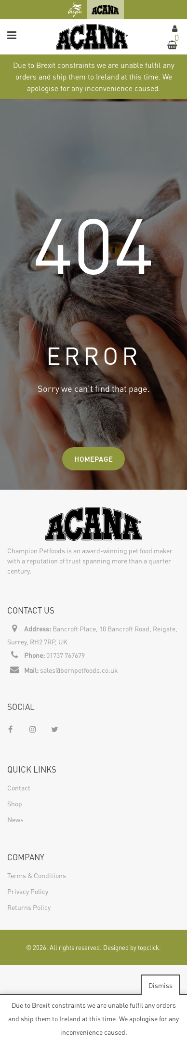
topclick (148, 947)
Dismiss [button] (160, 985)
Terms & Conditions (36, 875)
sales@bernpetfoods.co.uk (79, 670)
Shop (14, 803)
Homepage (93, 458)
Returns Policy (29, 907)
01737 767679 (65, 655)
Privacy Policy (27, 891)
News (15, 819)
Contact (18, 787)
